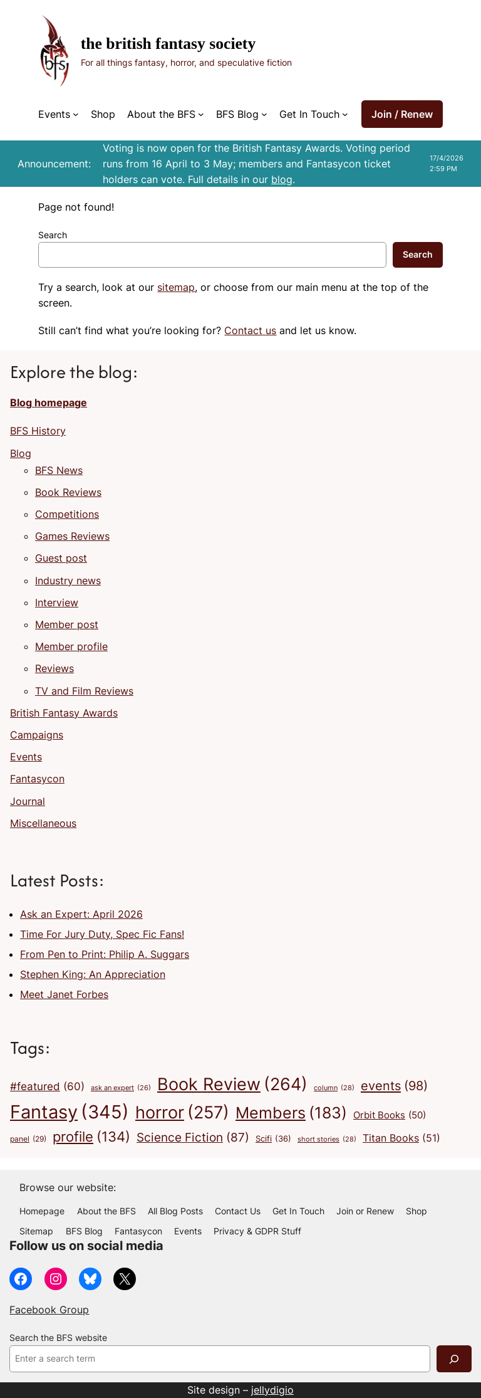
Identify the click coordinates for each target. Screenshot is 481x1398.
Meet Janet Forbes (64, 994)
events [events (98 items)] (394, 1085)
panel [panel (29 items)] (28, 1139)
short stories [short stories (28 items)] (326, 1139)
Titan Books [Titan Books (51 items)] (401, 1138)
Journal (27, 801)
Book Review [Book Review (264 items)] (232, 1084)
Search (52, 235)
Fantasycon (37, 778)
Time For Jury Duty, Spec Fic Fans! (102, 934)
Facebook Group (49, 1309)
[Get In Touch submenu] (345, 114)
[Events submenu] (76, 114)
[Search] (454, 1358)
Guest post (61, 558)
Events (26, 756)
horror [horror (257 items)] (182, 1113)
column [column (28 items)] (334, 1088)
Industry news (68, 580)
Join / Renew (402, 114)
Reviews (54, 668)
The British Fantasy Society (168, 43)
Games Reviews (72, 536)
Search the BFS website (58, 1338)
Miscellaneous (43, 823)
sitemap (176, 287)
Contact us (250, 330)
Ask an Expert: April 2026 (81, 914)
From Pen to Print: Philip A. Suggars (104, 954)
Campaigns (36, 734)
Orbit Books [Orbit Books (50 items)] (389, 1115)
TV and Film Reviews (84, 691)
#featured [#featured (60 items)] (47, 1087)
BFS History (38, 430)
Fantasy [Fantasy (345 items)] (69, 1112)
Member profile (71, 646)
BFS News (59, 470)
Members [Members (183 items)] (291, 1113)
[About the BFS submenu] (201, 114)
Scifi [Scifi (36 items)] (273, 1138)
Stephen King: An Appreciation (92, 974)
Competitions (67, 514)
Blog (20, 453)
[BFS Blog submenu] (264, 114)
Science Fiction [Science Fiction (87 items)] (193, 1137)
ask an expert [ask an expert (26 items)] (121, 1088)
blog (281, 179)
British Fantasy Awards (64, 713)
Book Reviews (68, 492)
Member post (66, 624)
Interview (56, 602)
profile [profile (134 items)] (91, 1137)
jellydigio (272, 1390)
